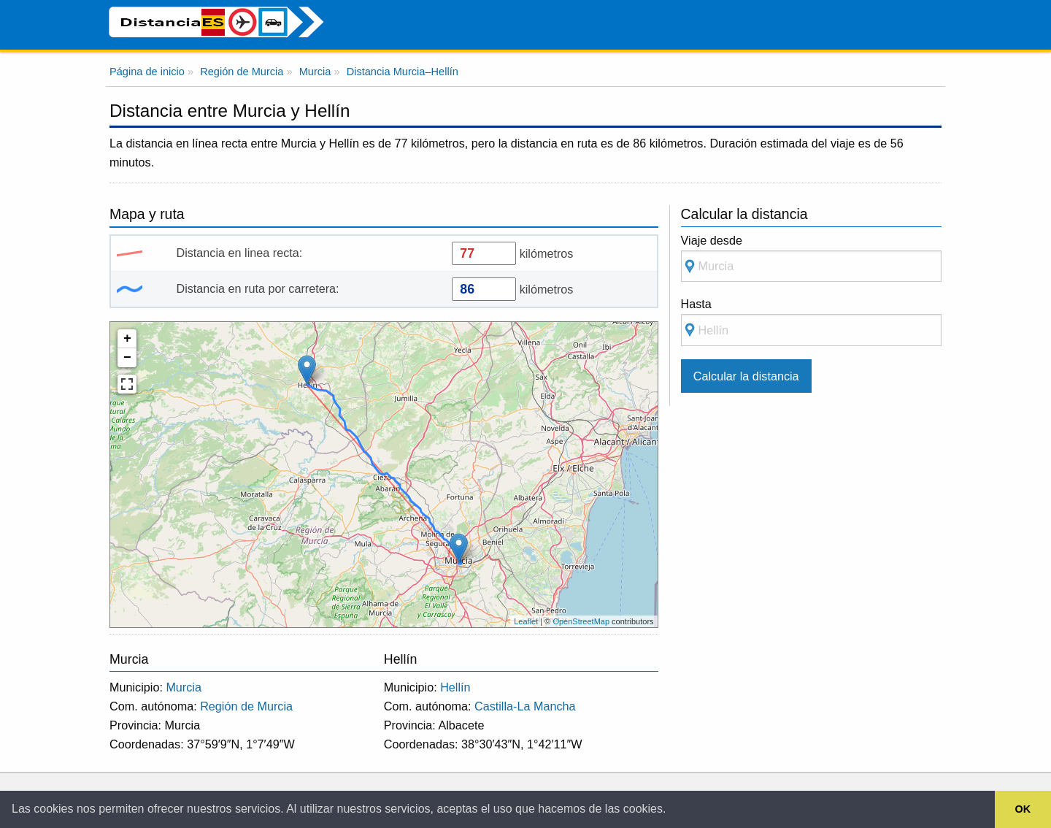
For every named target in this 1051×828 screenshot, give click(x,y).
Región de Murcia (246, 706)
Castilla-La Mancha (525, 706)
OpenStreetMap (581, 621)
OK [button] (1023, 809)
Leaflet (526, 621)
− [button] (127, 358)
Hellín (455, 687)
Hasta (811, 321)
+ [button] (127, 339)
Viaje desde (811, 258)
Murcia (183, 687)
